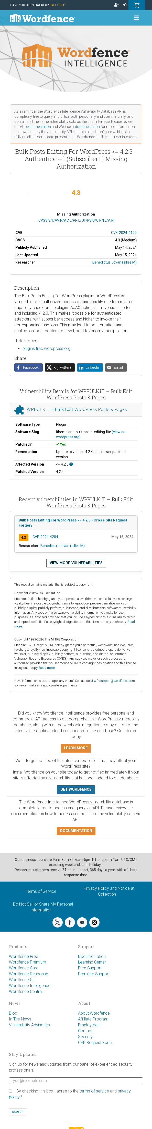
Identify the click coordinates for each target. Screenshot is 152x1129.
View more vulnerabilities (76, 563)
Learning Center (92, 962)
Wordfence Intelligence (29, 985)
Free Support (90, 968)
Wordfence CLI (22, 979)
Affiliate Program (93, 1019)
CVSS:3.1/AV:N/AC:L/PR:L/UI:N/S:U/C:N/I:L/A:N (76, 220)
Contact (85, 1030)
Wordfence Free (23, 956)
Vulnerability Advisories (29, 1025)
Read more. (47, 668)
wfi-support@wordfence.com (114, 681)
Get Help (58, 5)
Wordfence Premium (27, 962)
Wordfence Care (23, 968)
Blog (13, 1013)
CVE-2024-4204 (45, 537)
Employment (89, 1025)
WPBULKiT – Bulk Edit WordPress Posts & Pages (77, 409)
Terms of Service (41, 891)
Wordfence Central (25, 991)
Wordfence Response (28, 973)
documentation (38, 127)
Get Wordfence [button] (76, 789)
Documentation (92, 956)
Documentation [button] (76, 831)
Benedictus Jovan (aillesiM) (114, 262)
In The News (20, 1019)
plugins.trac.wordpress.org (46, 348)
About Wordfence (94, 1013)
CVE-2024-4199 (124, 233)
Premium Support (94, 973)
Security (85, 1036)
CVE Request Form (95, 1042)
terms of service (94, 1091)
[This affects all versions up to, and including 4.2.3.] (71, 464)
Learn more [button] (76, 748)
